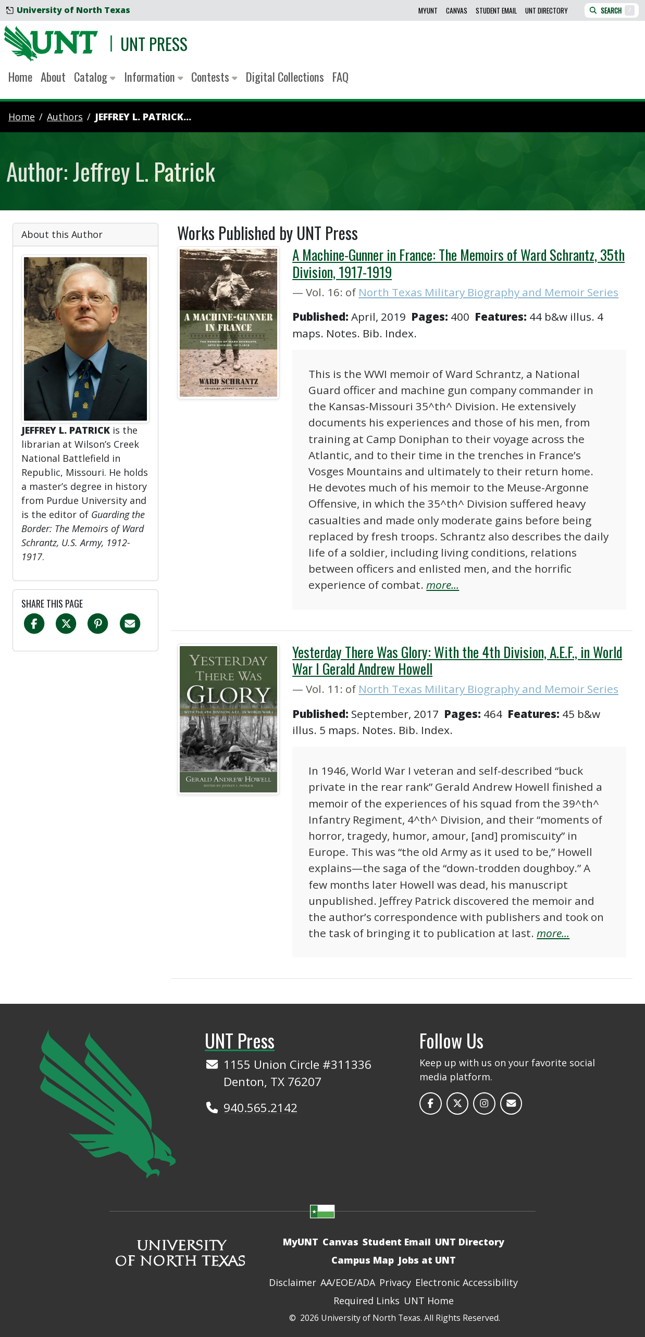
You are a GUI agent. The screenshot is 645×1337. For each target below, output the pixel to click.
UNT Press (154, 43)
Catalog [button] (95, 76)
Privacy (395, 1282)
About (53, 76)
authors (65, 116)
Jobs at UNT (427, 1260)
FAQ (340, 76)
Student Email (496, 10)
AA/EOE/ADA (347, 1282)
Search (612, 10)
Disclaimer (292, 1282)
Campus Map (362, 1260)
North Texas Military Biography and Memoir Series (488, 292)
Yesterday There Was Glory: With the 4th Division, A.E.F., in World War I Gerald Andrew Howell (457, 660)
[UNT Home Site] (108, 1102)
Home (20, 76)
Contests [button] (214, 76)
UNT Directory (546, 10)
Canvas (456, 10)
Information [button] (153, 76)
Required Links (366, 1300)
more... (442, 584)
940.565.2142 (260, 1108)
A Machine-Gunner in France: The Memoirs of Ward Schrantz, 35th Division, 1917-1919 (458, 263)
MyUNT (428, 10)
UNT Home (429, 1300)
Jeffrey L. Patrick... (143, 116)
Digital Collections (285, 76)
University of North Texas (68, 10)
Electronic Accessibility (466, 1282)
